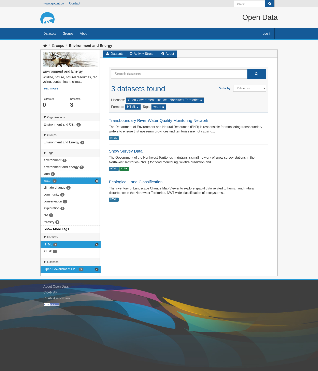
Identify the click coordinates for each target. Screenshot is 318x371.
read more (50, 88)
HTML (113, 138)
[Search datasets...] (179, 74)
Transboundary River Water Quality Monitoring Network (158, 120)
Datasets (49, 33)
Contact (74, 3)
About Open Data (56, 286)
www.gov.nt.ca (53, 3)
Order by (224, 88)
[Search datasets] (254, 3)
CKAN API (50, 292)
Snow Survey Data (126, 151)
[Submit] (269, 3)
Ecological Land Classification (136, 182)
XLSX (124, 168)
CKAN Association (56, 298)
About (84, 33)
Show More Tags (56, 229)
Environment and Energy (90, 46)
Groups (68, 33)
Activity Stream (142, 53)
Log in (267, 33)
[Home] (45, 46)
